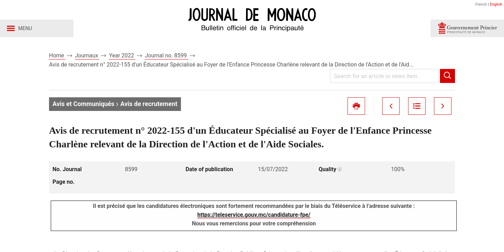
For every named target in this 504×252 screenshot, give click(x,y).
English (496, 4)
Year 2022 (122, 55)
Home (57, 55)
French (481, 4)
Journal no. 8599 (166, 55)
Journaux (87, 55)
